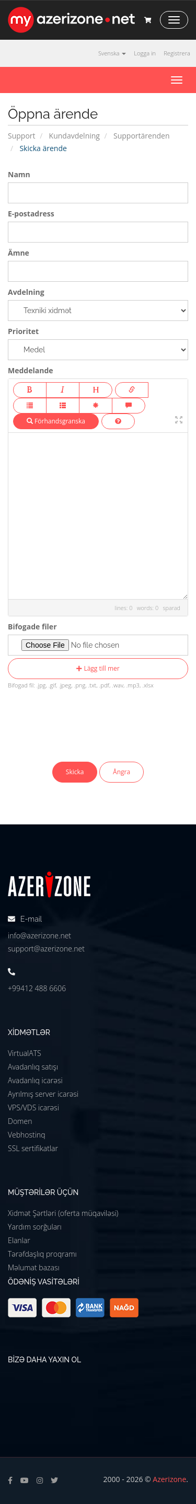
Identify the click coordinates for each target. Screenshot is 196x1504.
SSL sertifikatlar (33, 1148)
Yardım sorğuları (35, 1227)
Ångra (121, 771)
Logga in (145, 53)
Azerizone (169, 1479)
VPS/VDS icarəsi (33, 1107)
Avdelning (26, 292)
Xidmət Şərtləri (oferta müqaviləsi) (63, 1213)
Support (22, 136)
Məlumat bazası (34, 1267)
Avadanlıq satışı (33, 1067)
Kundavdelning (74, 136)
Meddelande (30, 370)
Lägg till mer (97, 668)
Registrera (177, 53)
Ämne (18, 253)
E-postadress (31, 214)
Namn (19, 174)
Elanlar (19, 1240)
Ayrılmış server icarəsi (43, 1094)
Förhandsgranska (56, 421)
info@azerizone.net (39, 935)
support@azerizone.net (46, 949)
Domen (20, 1121)
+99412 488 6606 (37, 988)
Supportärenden (141, 136)
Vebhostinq (26, 1135)
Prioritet (23, 331)
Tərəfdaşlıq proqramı (42, 1254)
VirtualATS (24, 1053)
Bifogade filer (32, 627)
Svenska (112, 53)
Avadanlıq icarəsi (35, 1080)
